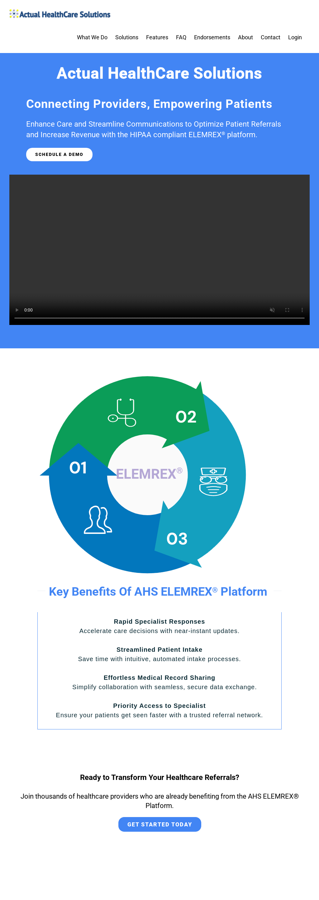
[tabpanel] (159, 670)
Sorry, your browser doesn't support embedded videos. (159, 250)
